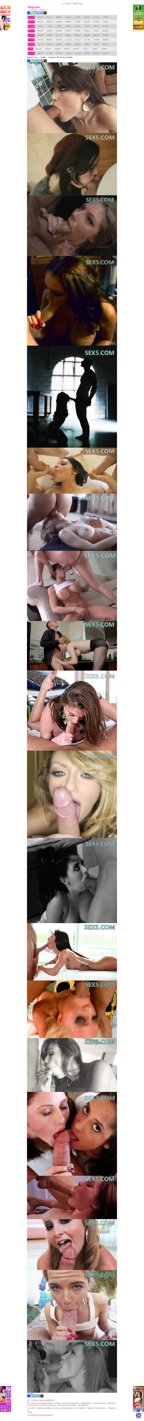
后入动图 (87, 41)
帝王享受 (97, 17)
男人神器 (50, 55)
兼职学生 (59, 17)
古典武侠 (50, 36)
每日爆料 (104, 50)
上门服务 (78, 17)
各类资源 (31, 45)
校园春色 (69, 36)
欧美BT (96, 45)
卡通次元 (97, 31)
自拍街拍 (69, 31)
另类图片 (87, 31)
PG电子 (85, 50)
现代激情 (41, 36)
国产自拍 (41, 22)
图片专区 (31, 31)
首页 (35, 59)
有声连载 (59, 45)
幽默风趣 (97, 36)
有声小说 (41, 45)
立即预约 (106, 17)
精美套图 (69, 45)
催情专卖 (41, 55)
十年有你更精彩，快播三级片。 (38, 10)
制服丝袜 (69, 22)
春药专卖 (106, 55)
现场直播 (58, 50)
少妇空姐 (69, 17)
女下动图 (69, 41)
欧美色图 (50, 31)
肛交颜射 (106, 27)
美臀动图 (59, 41)
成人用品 (31, 55)
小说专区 (31, 36)
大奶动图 (41, 41)
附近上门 (50, 17)
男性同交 (69, 27)
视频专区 (31, 22)
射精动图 (106, 41)
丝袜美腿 (59, 31)
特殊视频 (31, 27)
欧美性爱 (97, 22)
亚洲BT (87, 45)
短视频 (59, 27)
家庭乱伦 (78, 36)
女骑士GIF (77, 41)
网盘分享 (106, 45)
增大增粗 (59, 55)
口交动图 (97, 41)
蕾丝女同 (78, 27)
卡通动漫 (78, 22)
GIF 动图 (31, 41)
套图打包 (78, 45)
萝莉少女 (97, 27)
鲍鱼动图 (50, 41)
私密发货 (97, 55)
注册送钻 (95, 50)
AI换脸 (50, 27)
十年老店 (69, 55)
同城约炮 (41, 17)
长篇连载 (87, 36)
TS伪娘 (87, 27)
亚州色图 (41, 31)
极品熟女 (106, 31)
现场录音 (50, 45)
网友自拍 (48, 50)
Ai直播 (31, 50)
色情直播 (59, 22)
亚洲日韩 (87, 22)
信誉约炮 (87, 17)
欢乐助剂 (87, 55)
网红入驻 (39, 50)
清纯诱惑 (78, 31)
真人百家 (76, 50)
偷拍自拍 (50, 22)
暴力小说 (59, 36)
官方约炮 (31, 17)
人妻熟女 (106, 22)
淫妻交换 (106, 36)
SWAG (40, 27)
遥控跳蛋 (67, 50)
